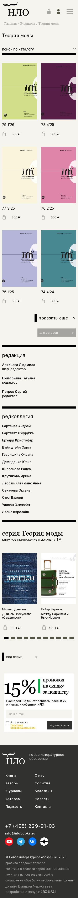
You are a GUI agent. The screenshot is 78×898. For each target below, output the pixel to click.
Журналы (28, 23)
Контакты (43, 807)
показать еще (57, 318)
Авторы (12, 783)
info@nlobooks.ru (20, 833)
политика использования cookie (29, 874)
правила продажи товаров (25, 863)
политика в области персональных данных (37, 869)
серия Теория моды (32, 533)
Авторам (13, 799)
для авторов (57, 333)
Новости (42, 799)
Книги (10, 775)
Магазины (43, 791)
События (42, 783)
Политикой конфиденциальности (23, 726)
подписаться (59, 725)
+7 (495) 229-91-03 (30, 826)
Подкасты (14, 807)
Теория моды (48, 23)
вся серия (21, 657)
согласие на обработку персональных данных (40, 880)
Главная (11, 23)
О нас (39, 775)
